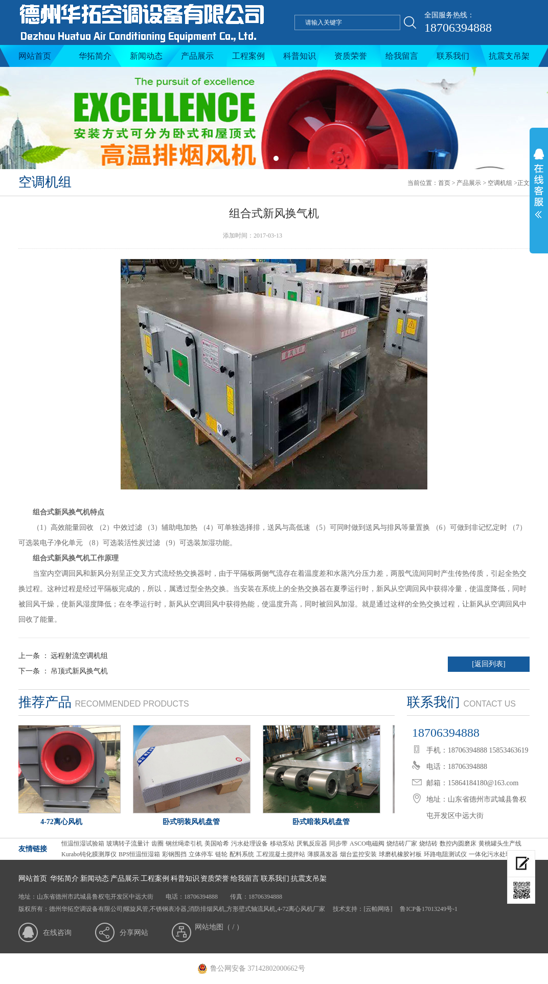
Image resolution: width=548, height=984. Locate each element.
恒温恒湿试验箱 (82, 843)
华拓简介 (95, 56)
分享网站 (134, 932)
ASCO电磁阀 (367, 843)
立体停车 (201, 854)
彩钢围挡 (174, 854)
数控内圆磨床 (458, 843)
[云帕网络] (377, 908)
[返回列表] (488, 664)
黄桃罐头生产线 (499, 843)
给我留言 (401, 56)
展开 (539, 190)
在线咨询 (57, 932)
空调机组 (500, 182)
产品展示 (197, 56)
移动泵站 (282, 843)
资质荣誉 (350, 56)
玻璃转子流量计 (127, 843)
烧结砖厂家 (401, 843)
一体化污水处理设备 (496, 854)
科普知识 (299, 56)
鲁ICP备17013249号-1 (428, 908)
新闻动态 (146, 56)
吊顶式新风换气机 (79, 671)
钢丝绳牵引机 (184, 843)
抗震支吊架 (509, 56)
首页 (444, 182)
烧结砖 (428, 843)
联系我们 (453, 56)
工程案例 (248, 56)
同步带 (338, 843)
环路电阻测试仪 (445, 854)
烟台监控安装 (358, 854)
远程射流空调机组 (79, 656)
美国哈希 (216, 843)
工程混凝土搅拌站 (280, 854)
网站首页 (34, 56)
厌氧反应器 (311, 843)
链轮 (221, 854)
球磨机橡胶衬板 (400, 854)
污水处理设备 (249, 843)
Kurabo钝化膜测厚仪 (89, 854)
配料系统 (242, 854)
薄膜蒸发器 (322, 854)
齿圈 (157, 843)
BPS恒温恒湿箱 (139, 854)
